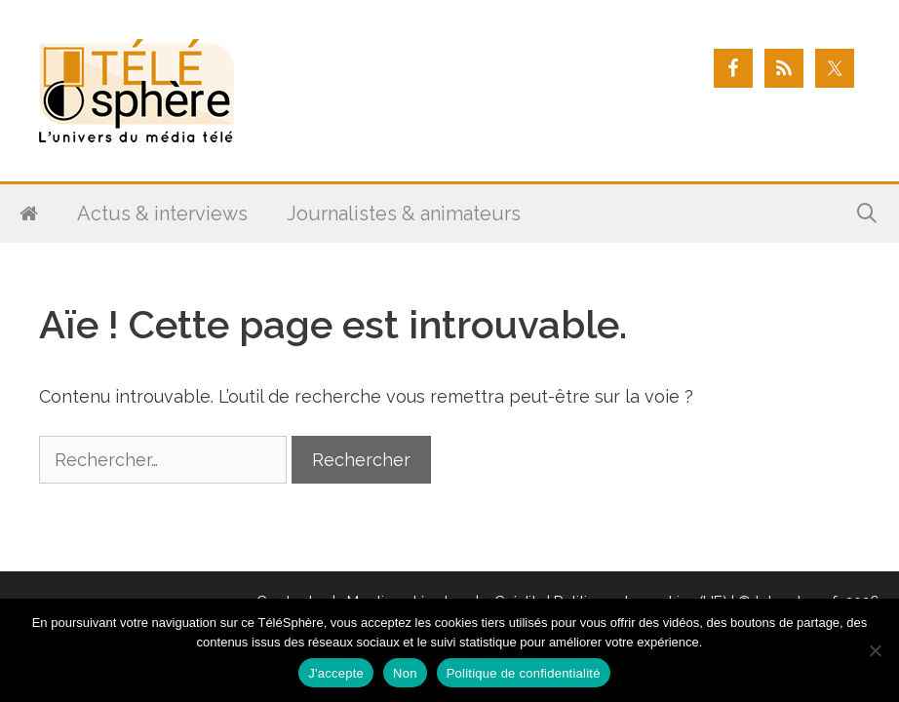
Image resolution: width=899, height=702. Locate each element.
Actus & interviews (162, 213)
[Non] (874, 650)
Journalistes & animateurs (404, 213)
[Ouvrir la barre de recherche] (867, 213)
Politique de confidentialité (524, 673)
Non (405, 673)
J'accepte (336, 673)
